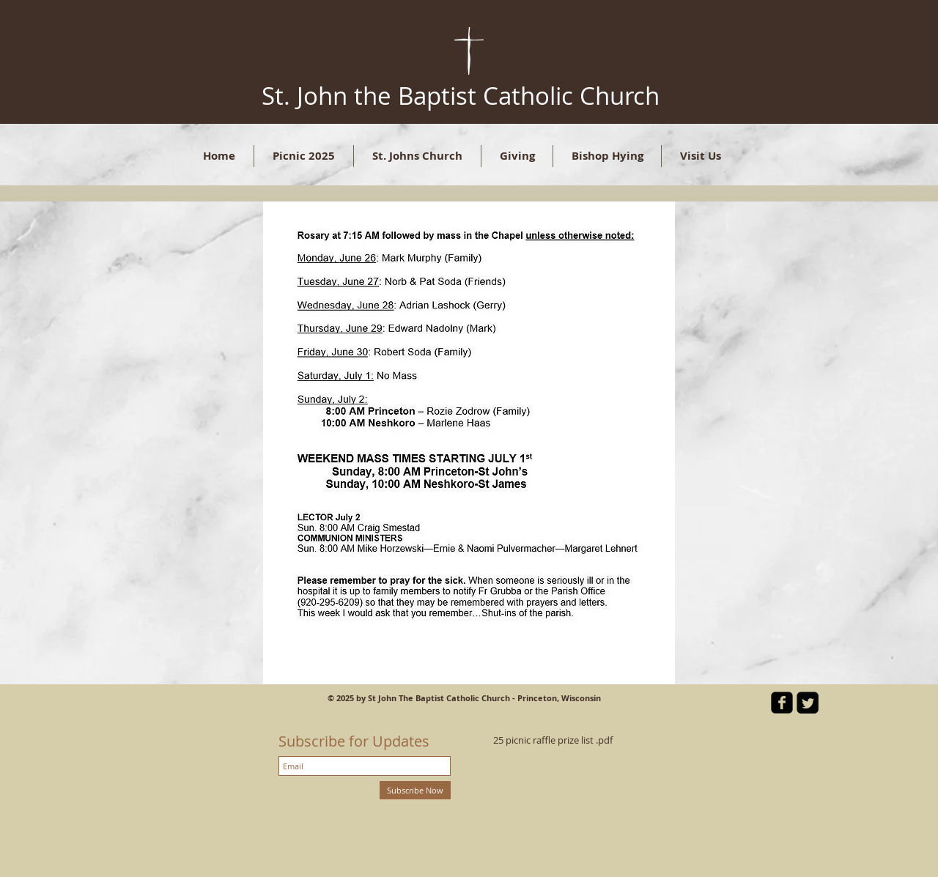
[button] (417, 156)
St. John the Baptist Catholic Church (461, 95)
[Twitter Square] (808, 703)
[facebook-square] (782, 703)
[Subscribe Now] (415, 790)
